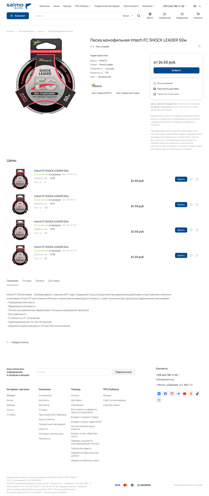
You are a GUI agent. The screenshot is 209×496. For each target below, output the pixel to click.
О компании (45, 395)
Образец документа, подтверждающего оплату (85, 442)
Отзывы (26, 280)
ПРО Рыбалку (111, 389)
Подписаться (124, 372)
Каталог (11, 395)
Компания (45, 389)
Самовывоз (77, 405)
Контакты (44, 400)
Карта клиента (46, 419)
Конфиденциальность (184, 485)
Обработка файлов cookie (85, 460)
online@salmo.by (165, 379)
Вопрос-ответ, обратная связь (84, 435)
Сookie (199, 485)
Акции (10, 400)
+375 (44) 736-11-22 (173, 6)
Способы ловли (111, 405)
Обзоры (107, 395)
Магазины (44, 405)
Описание (12, 280)
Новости (43, 429)
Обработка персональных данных (85, 454)
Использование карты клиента (83, 428)
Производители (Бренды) (53, 414)
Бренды (11, 405)
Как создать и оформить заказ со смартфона (84, 411)
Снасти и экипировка (114, 400)
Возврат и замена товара (84, 417)
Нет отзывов (102, 46)
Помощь (76, 389)
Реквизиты (45, 438)
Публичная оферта (81, 448)
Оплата (40, 280)
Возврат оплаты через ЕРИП (86, 421)
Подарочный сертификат (52, 424)
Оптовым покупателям (51, 433)
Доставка (53, 280)
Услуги (10, 409)
